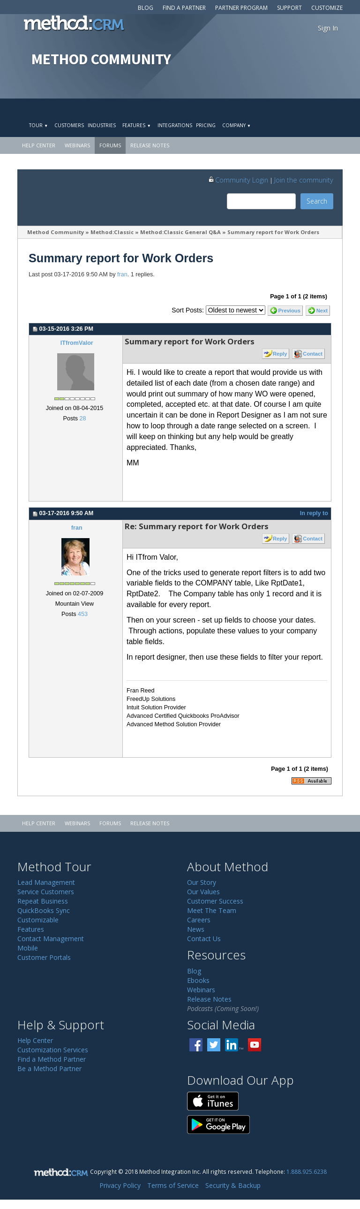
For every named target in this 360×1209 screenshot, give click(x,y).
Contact (312, 354)
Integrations (175, 125)
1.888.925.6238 (306, 1171)
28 (82, 418)
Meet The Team (211, 910)
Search (317, 201)
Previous (289, 310)
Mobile (27, 947)
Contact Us (204, 938)
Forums (110, 145)
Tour (38, 125)
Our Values (203, 891)
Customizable (38, 919)
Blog (145, 8)
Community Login (238, 179)
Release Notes (149, 145)
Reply (280, 354)
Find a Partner (184, 8)
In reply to (314, 513)
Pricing (206, 125)
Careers (198, 919)
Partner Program (241, 8)
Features (136, 125)
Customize (327, 8)
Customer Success (215, 901)
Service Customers (45, 891)
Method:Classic (112, 232)
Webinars (77, 145)
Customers (69, 125)
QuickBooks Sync (43, 910)
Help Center (38, 145)
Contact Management (50, 938)
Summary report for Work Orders (273, 232)
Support (289, 8)
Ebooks (198, 980)
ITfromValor (76, 343)
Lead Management (46, 882)
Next (322, 310)
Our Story (201, 882)
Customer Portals (44, 957)
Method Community (55, 232)
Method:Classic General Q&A (180, 232)
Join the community (303, 179)
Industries (102, 125)
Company (236, 125)
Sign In (328, 27)
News (195, 929)
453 (83, 614)
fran (122, 274)
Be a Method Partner (49, 1068)
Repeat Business (42, 901)
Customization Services (52, 1049)
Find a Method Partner (51, 1059)
